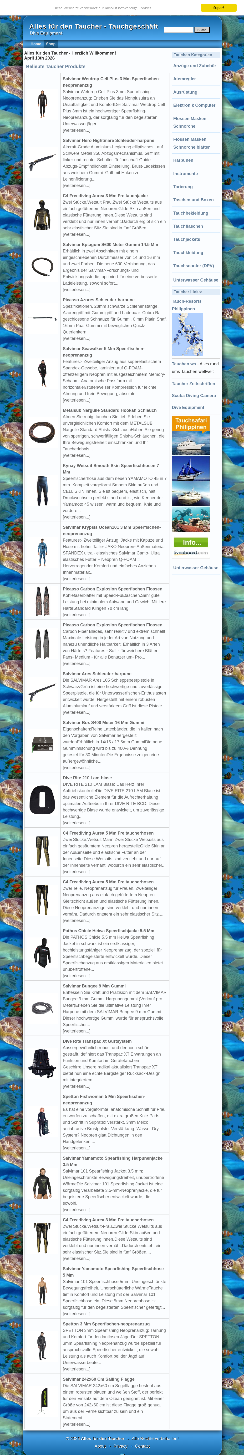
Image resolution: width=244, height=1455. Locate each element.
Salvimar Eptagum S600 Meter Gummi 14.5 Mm (110, 244)
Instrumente (185, 173)
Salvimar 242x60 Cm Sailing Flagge (99, 1379)
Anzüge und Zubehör (194, 65)
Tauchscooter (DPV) (193, 265)
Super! (218, 7)
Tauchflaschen (188, 226)
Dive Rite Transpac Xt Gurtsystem (97, 1041)
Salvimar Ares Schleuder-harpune (97, 673)
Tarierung (183, 186)
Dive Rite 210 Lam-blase (87, 777)
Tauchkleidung (188, 252)
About (100, 1446)
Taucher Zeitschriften (193, 383)
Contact (142, 1446)
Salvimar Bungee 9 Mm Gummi (94, 986)
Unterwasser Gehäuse (195, 280)
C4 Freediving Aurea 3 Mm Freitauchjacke (105, 195)
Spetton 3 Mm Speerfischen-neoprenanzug (106, 1324)
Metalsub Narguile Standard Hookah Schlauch (110, 410)
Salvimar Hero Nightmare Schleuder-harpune (108, 140)
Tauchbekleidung (190, 213)
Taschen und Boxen (193, 199)
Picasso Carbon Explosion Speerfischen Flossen (113, 589)
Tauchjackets (186, 239)
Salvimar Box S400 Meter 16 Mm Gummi (103, 722)
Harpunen (183, 160)
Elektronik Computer (194, 105)
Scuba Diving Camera (194, 395)
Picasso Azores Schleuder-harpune (99, 299)
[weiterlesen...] (77, 130)
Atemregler (184, 78)
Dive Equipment (188, 407)
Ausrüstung (185, 92)
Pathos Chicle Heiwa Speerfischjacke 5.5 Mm (108, 930)
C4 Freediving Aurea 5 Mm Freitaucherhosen (108, 833)
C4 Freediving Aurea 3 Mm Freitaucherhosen (108, 1220)
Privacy (120, 1446)
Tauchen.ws (184, 364)
